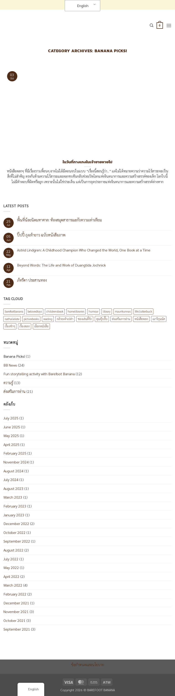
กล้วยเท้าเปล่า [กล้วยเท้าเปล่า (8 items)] (65, 319)
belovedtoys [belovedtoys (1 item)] (35, 311)
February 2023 (14, 506)
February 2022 (14, 594)
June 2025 (11, 426)
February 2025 (14, 453)
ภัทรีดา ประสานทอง (32, 280)
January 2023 (13, 514)
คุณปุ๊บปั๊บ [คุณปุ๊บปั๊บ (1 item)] (102, 319)
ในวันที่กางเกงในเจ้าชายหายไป (87, 162)
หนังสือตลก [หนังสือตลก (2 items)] (141, 319)
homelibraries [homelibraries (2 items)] (76, 311)
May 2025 (11, 435)
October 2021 (14, 620)
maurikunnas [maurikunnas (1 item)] (123, 311)
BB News (10, 365)
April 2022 (11, 576)
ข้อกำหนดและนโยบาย (87, 664)
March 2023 (12, 497)
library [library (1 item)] (107, 311)
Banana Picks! (14, 356)
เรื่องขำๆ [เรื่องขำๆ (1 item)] (10, 326)
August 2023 (13, 488)
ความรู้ (8, 382)
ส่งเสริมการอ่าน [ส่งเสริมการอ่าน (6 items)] (121, 319)
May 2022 (11, 567)
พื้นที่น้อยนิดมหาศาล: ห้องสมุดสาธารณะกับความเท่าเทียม (59, 220)
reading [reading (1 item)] (47, 319)
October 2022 (14, 532)
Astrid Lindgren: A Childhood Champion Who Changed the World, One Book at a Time (83, 250)
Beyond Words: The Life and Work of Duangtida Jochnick (61, 265)
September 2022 (16, 541)
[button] (151, 25)
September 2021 (16, 629)
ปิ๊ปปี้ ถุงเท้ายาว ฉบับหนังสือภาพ (41, 235)
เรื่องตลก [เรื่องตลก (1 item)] (24, 326)
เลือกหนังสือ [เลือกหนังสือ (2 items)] (41, 326)
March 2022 (12, 585)
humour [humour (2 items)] (93, 311)
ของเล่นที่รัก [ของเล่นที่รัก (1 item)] (85, 319)
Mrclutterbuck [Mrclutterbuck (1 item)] (143, 311)
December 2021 (16, 602)
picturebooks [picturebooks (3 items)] (31, 319)
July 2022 (10, 558)
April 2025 (11, 444)
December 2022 (16, 523)
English (79, 5)
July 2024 (10, 479)
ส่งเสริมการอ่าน (14, 391)
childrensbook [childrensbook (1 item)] (54, 311)
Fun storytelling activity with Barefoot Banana (39, 373)
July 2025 (10, 418)
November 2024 (16, 462)
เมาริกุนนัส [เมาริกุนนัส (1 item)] (158, 319)
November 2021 (16, 611)
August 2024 (13, 470)
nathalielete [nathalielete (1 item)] (12, 319)
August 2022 (13, 550)
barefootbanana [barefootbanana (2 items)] (14, 311)
